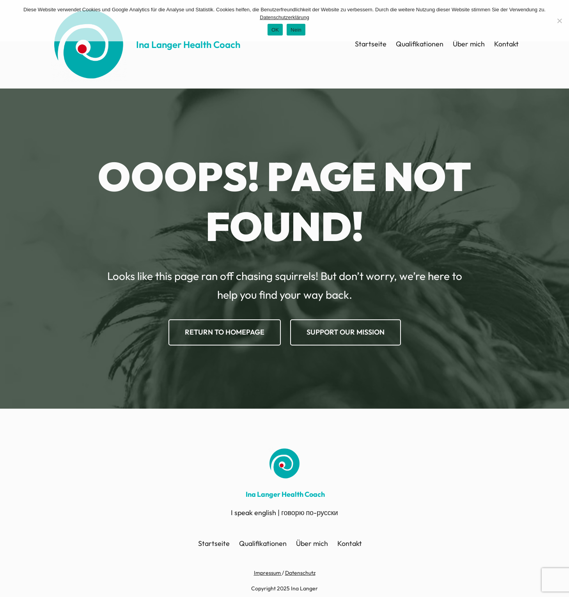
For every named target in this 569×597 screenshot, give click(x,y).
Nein (296, 30)
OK (275, 30)
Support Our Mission (346, 332)
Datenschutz (300, 572)
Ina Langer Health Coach (188, 44)
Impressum (268, 572)
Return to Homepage (224, 332)
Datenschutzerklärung (284, 17)
